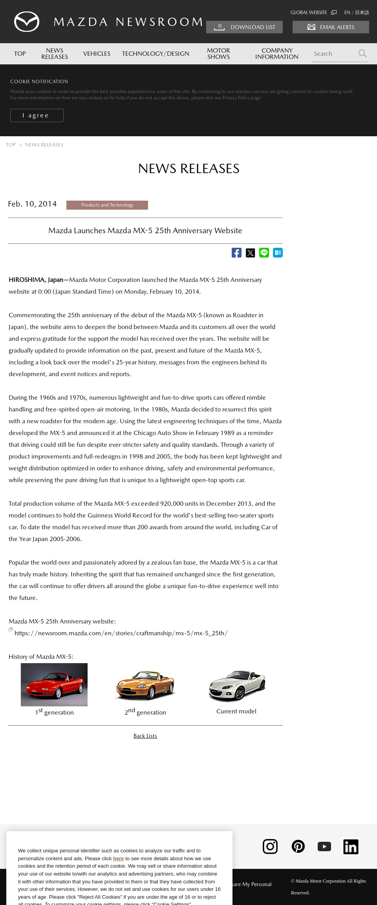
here (118, 871)
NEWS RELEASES (54, 53)
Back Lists (145, 736)
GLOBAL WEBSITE (314, 12)
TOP (20, 53)
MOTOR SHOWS (218, 53)
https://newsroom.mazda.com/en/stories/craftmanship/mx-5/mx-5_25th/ (121, 633)
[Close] (220, 852)
